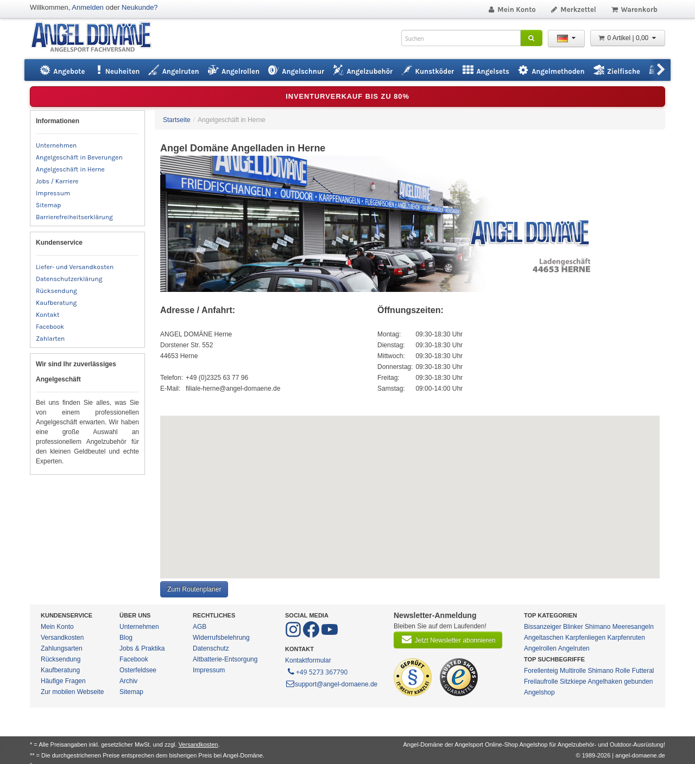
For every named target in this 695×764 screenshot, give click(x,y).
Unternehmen (56, 145)
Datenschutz (211, 648)
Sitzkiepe (573, 681)
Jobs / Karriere (57, 181)
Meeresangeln (633, 627)
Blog (125, 637)
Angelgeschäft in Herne (70, 169)
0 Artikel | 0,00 (627, 38)
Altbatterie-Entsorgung (225, 659)
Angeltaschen (544, 637)
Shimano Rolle (608, 670)
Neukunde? (140, 7)
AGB (199, 627)
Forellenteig (541, 670)
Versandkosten (62, 637)
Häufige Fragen (63, 681)
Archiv (128, 681)
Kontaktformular (308, 660)
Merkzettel (573, 9)
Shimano (597, 627)
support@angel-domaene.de (331, 684)
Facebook (50, 326)
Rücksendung (56, 291)
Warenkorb (634, 9)
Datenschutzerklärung (69, 279)
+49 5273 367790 (317, 671)
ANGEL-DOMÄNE (96, 37)
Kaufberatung (56, 303)
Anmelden (88, 7)
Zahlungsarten (62, 648)
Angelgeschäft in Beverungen (79, 157)
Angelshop (539, 692)
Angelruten (574, 648)
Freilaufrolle (541, 681)
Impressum (53, 193)
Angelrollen (540, 648)
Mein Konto (511, 9)
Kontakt (47, 315)
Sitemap (48, 205)
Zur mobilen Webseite (72, 692)
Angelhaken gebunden (620, 681)
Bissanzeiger (542, 627)
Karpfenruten (626, 637)
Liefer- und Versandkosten (74, 267)
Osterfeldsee (137, 670)
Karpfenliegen (585, 637)
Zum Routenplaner (194, 589)
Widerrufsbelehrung (221, 637)
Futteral (643, 670)
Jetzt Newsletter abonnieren (448, 639)
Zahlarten (50, 338)
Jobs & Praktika (142, 648)
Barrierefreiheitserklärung (74, 217)
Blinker (573, 627)
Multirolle (573, 670)
